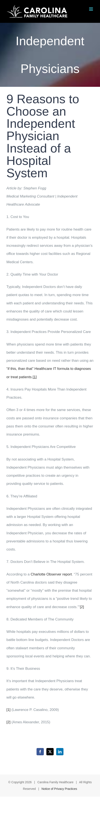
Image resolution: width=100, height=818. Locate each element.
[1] (8, 710)
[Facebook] (40, 751)
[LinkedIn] (59, 751)
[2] (82, 607)
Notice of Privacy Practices (59, 788)
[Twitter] (50, 751)
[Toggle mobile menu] (91, 9)
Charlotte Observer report (51, 574)
